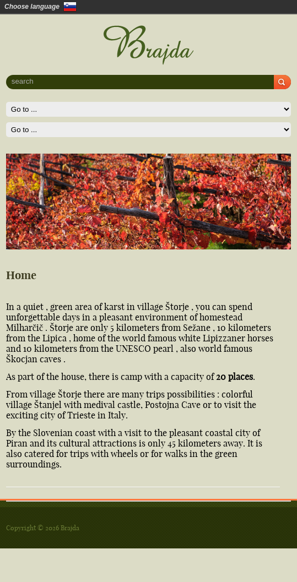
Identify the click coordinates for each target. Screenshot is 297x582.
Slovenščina (70, 6)
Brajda (70, 528)
